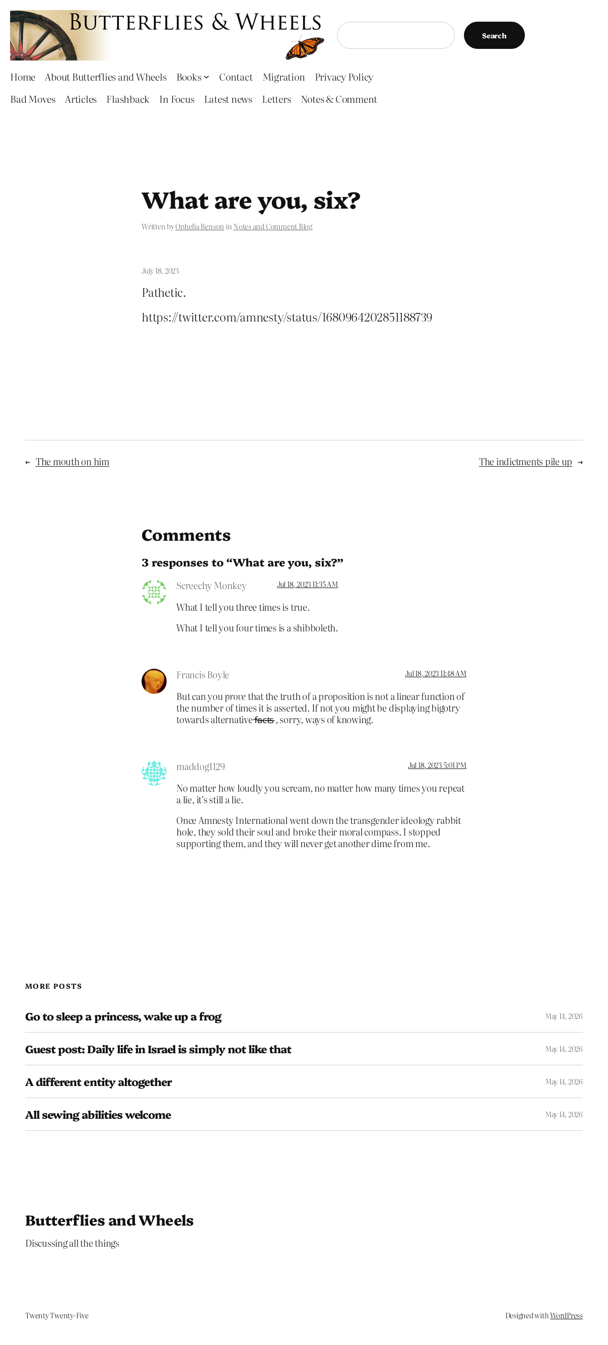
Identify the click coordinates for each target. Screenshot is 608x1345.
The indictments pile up (525, 461)
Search (494, 35)
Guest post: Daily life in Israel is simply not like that (158, 1049)
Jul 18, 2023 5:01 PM (437, 765)
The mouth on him (72, 461)
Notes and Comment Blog (272, 226)
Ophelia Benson (199, 226)
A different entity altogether (98, 1081)
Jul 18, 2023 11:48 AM (435, 673)
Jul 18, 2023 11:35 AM (307, 584)
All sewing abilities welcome (98, 1114)
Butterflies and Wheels (109, 1219)
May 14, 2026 (564, 1016)
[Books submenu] (207, 77)
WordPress (566, 1315)
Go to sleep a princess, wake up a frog (123, 1016)
